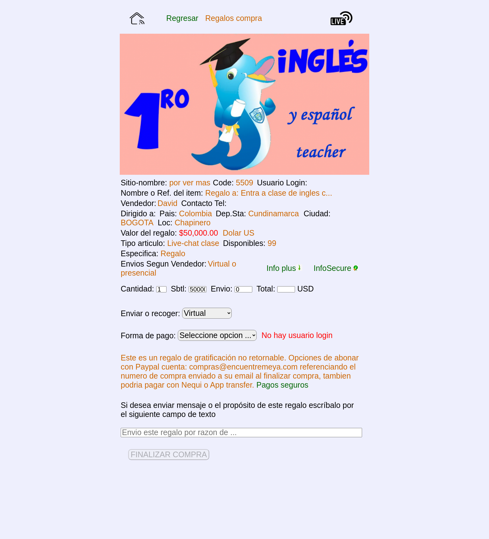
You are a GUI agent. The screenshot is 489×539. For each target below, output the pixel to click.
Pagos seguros (282, 384)
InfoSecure (335, 268)
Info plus (284, 268)
